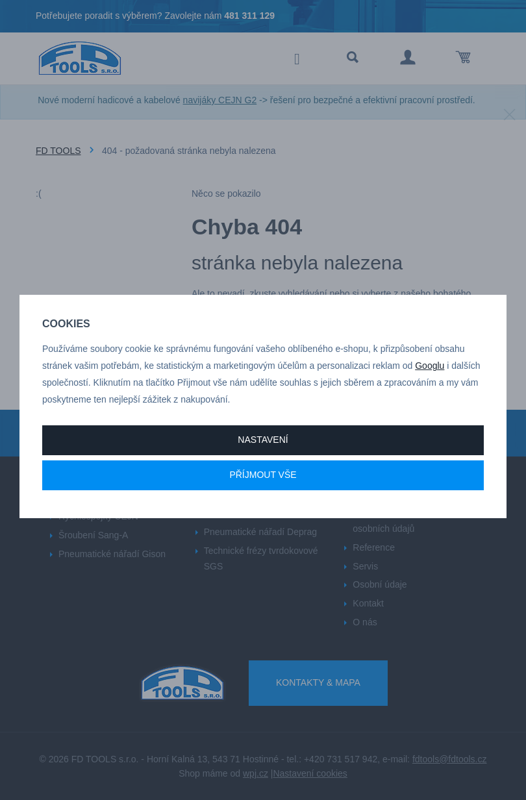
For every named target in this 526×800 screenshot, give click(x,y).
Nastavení (263, 439)
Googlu (429, 365)
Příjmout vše (262, 474)
